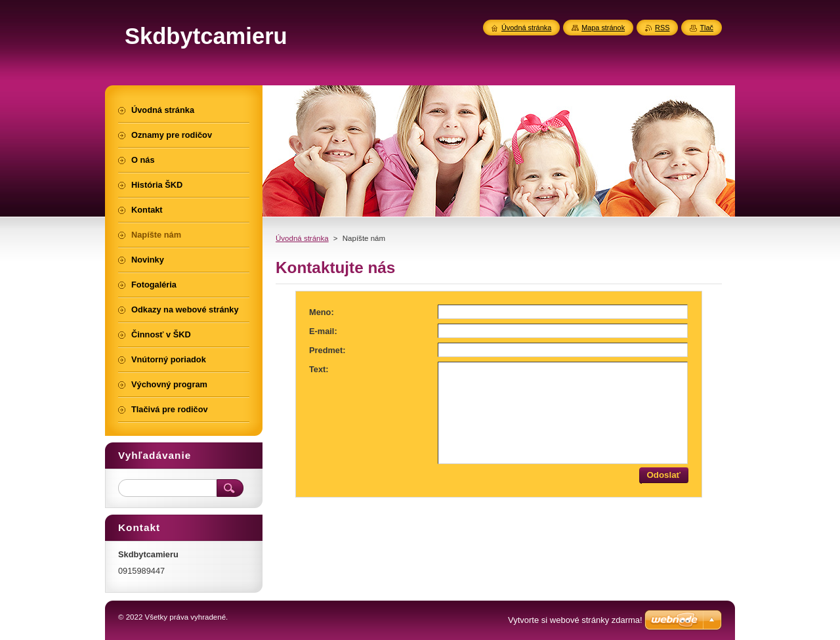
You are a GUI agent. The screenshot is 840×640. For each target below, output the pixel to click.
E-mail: (323, 331)
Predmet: (327, 350)
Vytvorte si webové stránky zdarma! (575, 620)
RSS (662, 28)
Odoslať (663, 475)
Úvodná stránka (302, 238)
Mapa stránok (603, 28)
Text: (319, 369)
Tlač (706, 28)
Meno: (321, 312)
